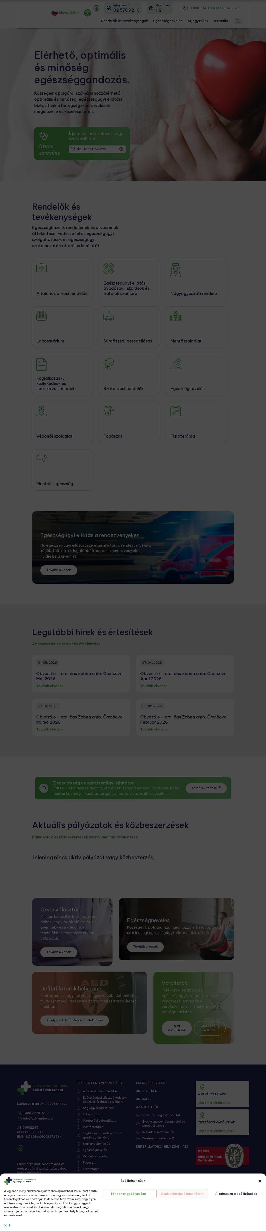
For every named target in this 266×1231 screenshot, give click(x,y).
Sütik (7, 1225)
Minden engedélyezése (128, 1194)
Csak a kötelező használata (182, 1194)
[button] (260, 1181)
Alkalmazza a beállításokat (236, 1194)
